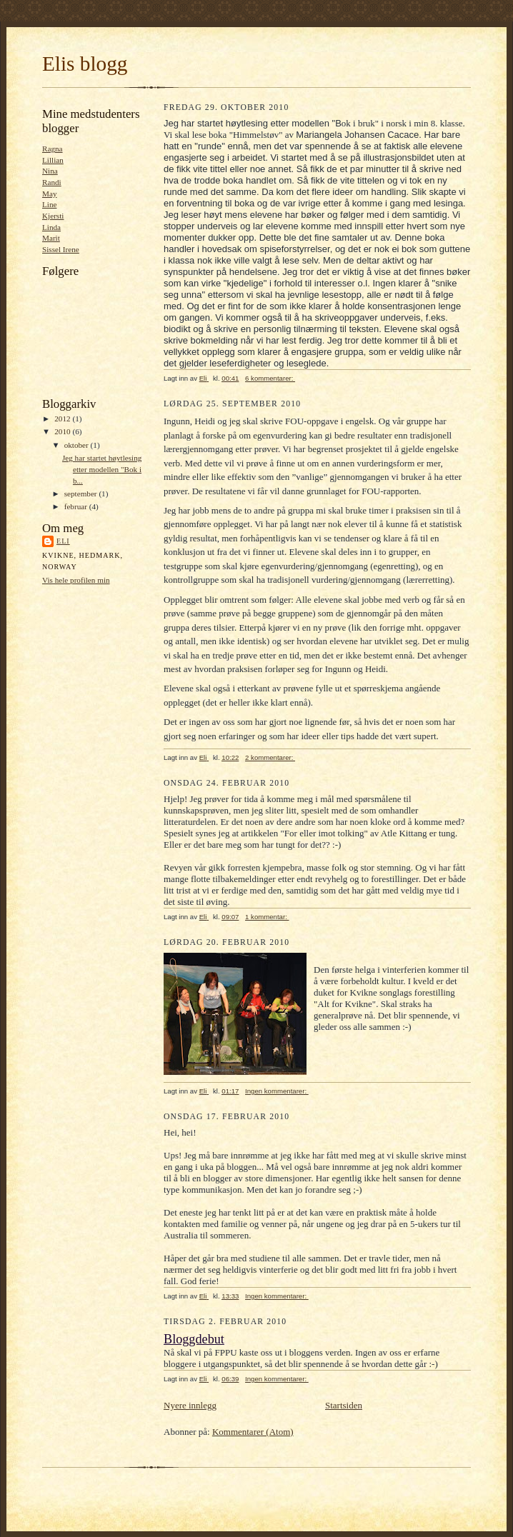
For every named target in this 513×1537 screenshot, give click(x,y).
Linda (51, 227)
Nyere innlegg (190, 1405)
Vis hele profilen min (76, 580)
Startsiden (343, 1405)
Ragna (52, 148)
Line (49, 204)
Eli (63, 541)
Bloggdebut (194, 1339)
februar (76, 506)
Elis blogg (84, 63)
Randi (51, 182)
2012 (63, 418)
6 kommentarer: (270, 378)
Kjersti (53, 215)
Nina (50, 170)
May (49, 193)
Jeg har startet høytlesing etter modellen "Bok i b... (101, 469)
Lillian (53, 160)
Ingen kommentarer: (277, 1091)
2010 (63, 431)
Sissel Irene (60, 249)
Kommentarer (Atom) (253, 1431)
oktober (77, 445)
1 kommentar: (267, 917)
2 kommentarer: (270, 757)
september (81, 493)
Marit (51, 238)
